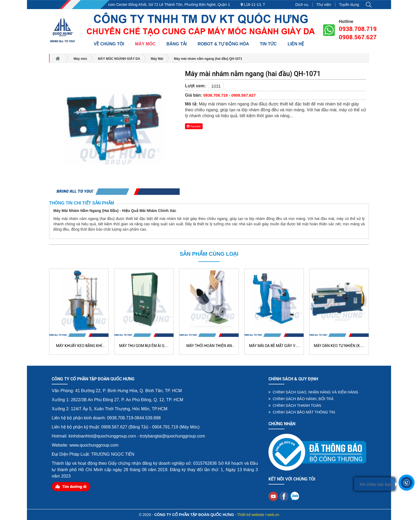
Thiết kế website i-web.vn (258, 515)
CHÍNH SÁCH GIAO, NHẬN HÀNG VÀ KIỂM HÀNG (313, 392)
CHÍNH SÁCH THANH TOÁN (294, 405)
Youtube (194, 126)
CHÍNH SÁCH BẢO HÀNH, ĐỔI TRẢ (300, 399)
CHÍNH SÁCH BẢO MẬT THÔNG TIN (301, 412)
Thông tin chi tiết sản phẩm (81, 203)
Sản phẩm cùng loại (209, 254)
